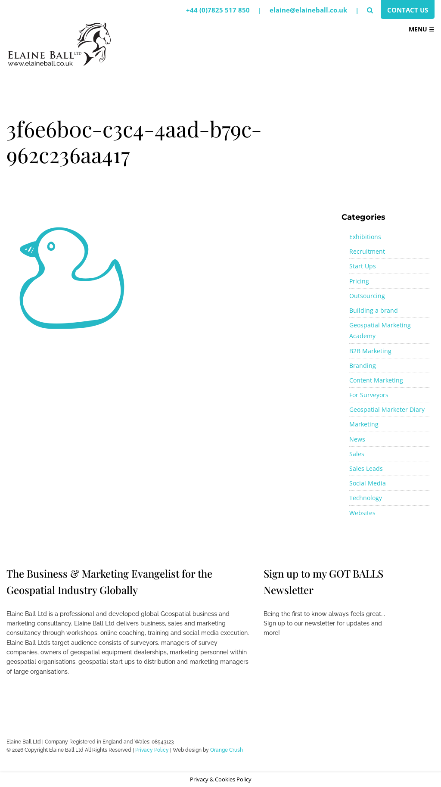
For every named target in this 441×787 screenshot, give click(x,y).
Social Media (367, 483)
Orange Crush (226, 750)
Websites (362, 513)
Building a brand (373, 310)
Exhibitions (365, 237)
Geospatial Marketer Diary (387, 409)
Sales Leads (366, 468)
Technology (365, 498)
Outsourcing (367, 296)
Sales (356, 454)
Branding (362, 365)
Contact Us (407, 10)
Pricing (359, 281)
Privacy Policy (152, 750)
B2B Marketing (370, 351)
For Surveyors (368, 395)
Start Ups (362, 266)
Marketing (364, 424)
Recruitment (367, 251)
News (357, 439)
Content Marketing (376, 380)
